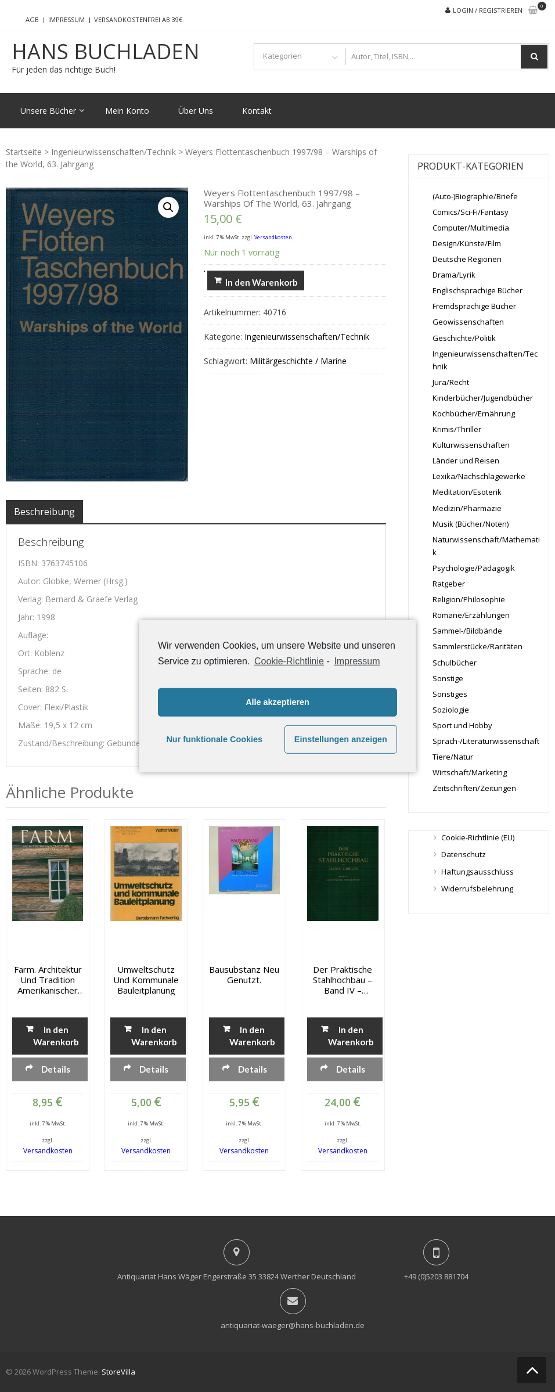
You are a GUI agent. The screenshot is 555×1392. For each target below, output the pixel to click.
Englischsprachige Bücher (477, 290)
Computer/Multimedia (471, 227)
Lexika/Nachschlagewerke (479, 476)
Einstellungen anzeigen (340, 739)
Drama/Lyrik (454, 274)
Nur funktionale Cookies (214, 739)
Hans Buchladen (106, 51)
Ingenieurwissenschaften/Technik (113, 151)
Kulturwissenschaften (471, 445)
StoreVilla (118, 1371)
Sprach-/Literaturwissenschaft (486, 741)
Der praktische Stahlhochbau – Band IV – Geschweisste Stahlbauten (342, 979)
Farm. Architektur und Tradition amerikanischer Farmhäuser (48, 979)
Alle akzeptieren (277, 702)
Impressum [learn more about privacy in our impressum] (357, 661)
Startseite (24, 151)
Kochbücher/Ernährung (474, 413)
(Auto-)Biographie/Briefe (475, 196)
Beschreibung (44, 511)
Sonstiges (450, 694)
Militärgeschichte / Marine (298, 360)
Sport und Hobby (462, 725)
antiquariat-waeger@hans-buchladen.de (293, 1325)
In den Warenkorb (261, 282)
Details (55, 1069)
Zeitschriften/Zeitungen (474, 788)
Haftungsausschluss (477, 871)
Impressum (66, 19)
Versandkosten (273, 237)
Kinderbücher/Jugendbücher (483, 398)
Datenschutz (463, 854)
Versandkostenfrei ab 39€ (138, 19)
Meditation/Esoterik (467, 492)
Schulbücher (455, 662)
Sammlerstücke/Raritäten (477, 646)
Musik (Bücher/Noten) (471, 524)
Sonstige (448, 678)
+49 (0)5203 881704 (436, 1276)
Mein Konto (127, 110)
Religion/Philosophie (469, 599)
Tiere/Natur (453, 756)
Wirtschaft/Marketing (470, 772)
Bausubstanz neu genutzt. (244, 974)
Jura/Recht (451, 382)
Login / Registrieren (487, 10)
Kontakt (257, 110)
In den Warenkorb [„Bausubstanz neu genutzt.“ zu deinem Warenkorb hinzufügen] (252, 1035)
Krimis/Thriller (457, 429)
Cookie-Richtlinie (289, 661)
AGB (32, 19)
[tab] (44, 511)
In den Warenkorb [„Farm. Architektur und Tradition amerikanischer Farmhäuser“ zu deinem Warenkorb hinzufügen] (56, 1035)
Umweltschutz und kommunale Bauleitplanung (146, 979)
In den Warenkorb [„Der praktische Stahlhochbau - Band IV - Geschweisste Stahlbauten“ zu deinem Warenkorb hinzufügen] (351, 1035)
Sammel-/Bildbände (467, 630)
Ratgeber (449, 583)
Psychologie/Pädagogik (474, 568)
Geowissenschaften (468, 321)
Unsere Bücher (48, 110)
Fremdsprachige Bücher (474, 306)
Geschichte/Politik (464, 338)
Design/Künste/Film (467, 243)
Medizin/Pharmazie (467, 508)
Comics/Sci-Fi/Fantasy (471, 212)
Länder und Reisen (466, 460)
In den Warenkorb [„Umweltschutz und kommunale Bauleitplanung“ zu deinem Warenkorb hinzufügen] (154, 1035)
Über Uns (195, 110)
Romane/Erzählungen (471, 615)
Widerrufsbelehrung (477, 888)
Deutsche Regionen (467, 259)
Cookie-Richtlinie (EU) (477, 837)
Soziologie (451, 709)
